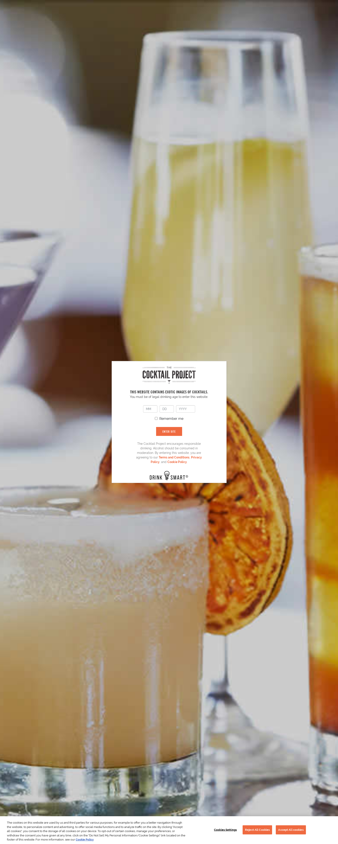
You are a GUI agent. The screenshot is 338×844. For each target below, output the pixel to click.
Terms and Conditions (174, 457)
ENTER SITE (169, 431)
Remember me (171, 419)
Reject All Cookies (257, 829)
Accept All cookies (290, 829)
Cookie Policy (177, 462)
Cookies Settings (225, 829)
